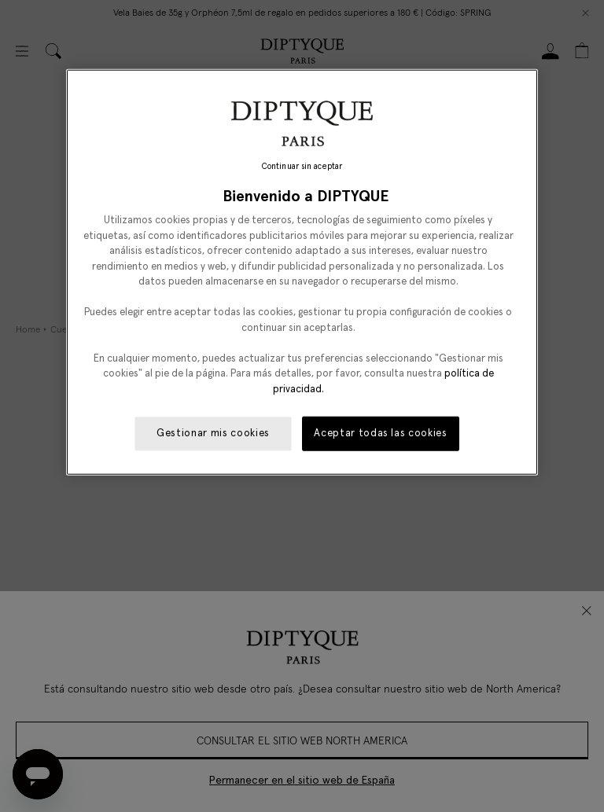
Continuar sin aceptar (302, 167)
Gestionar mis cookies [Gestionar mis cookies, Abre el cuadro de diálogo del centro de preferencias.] (213, 433)
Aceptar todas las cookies (380, 433)
